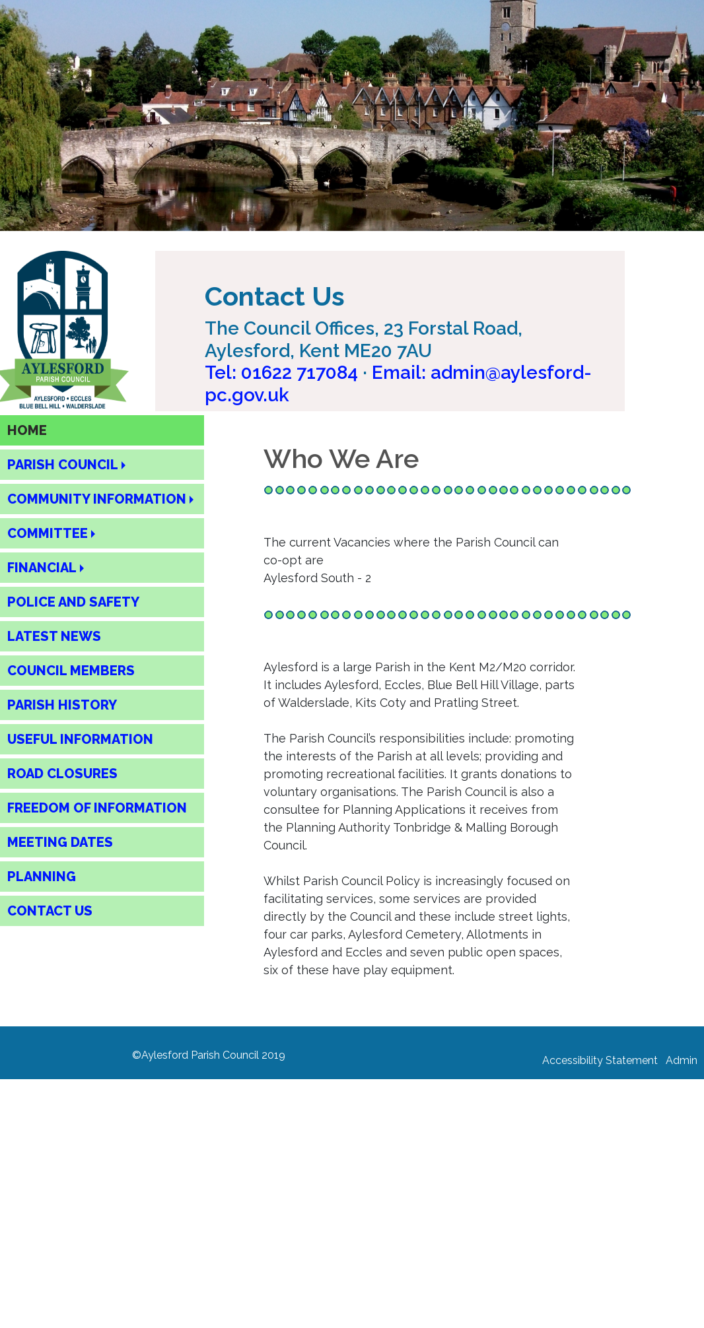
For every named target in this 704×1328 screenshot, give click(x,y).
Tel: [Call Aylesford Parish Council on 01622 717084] (281, 372)
